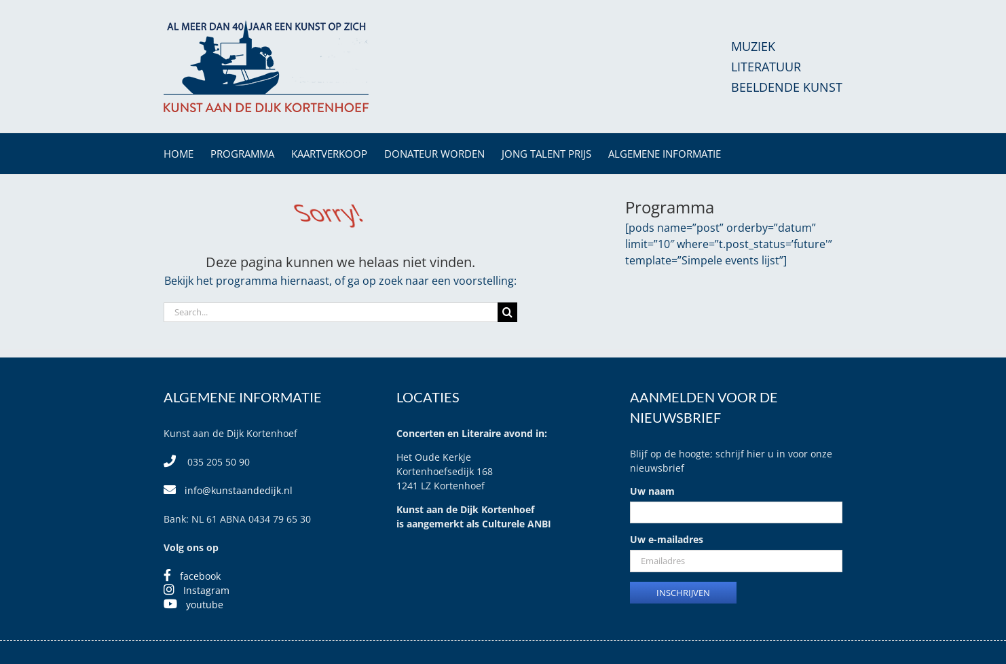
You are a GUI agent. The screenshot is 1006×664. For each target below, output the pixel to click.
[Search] (507, 312)
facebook (200, 576)
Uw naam (652, 491)
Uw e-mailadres (666, 539)
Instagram (206, 590)
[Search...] (331, 312)
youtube (204, 604)
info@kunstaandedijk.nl (239, 490)
